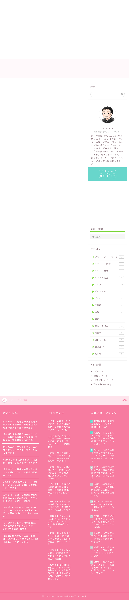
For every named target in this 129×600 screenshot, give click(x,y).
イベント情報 (109, 270)
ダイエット (109, 291)
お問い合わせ (79, 48)
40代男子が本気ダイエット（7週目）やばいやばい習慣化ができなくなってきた (20, 485)
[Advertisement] (51, 23)
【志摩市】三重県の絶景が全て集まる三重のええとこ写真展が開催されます (20, 472)
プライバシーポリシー (18, 54)
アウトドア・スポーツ (109, 257)
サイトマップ (58, 48)
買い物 (109, 353)
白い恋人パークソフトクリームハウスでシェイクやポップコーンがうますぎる (20, 449)
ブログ (109, 298)
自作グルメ (109, 340)
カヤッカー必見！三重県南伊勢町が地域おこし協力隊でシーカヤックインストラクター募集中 (20, 497)
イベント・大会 (109, 264)
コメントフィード (103, 380)
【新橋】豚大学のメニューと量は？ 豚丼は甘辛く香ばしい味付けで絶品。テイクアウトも (20, 538)
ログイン (98, 371)
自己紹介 (109, 346)
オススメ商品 (109, 277)
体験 (109, 312)
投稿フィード (100, 375)
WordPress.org (102, 384)
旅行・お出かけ (109, 326)
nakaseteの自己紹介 (32, 48)
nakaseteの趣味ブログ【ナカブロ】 (64, 68)
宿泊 (109, 319)
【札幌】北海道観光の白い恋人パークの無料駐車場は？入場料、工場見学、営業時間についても (20, 437)
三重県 (109, 305)
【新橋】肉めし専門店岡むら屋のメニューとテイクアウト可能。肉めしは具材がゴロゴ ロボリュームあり (20, 512)
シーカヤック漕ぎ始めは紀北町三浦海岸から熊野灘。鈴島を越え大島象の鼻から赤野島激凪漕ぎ (20, 424)
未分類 (109, 333)
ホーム (10, 48)
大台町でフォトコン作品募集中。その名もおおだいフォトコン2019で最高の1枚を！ (20, 526)
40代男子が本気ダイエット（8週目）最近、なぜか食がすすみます (20, 461)
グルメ (109, 284)
